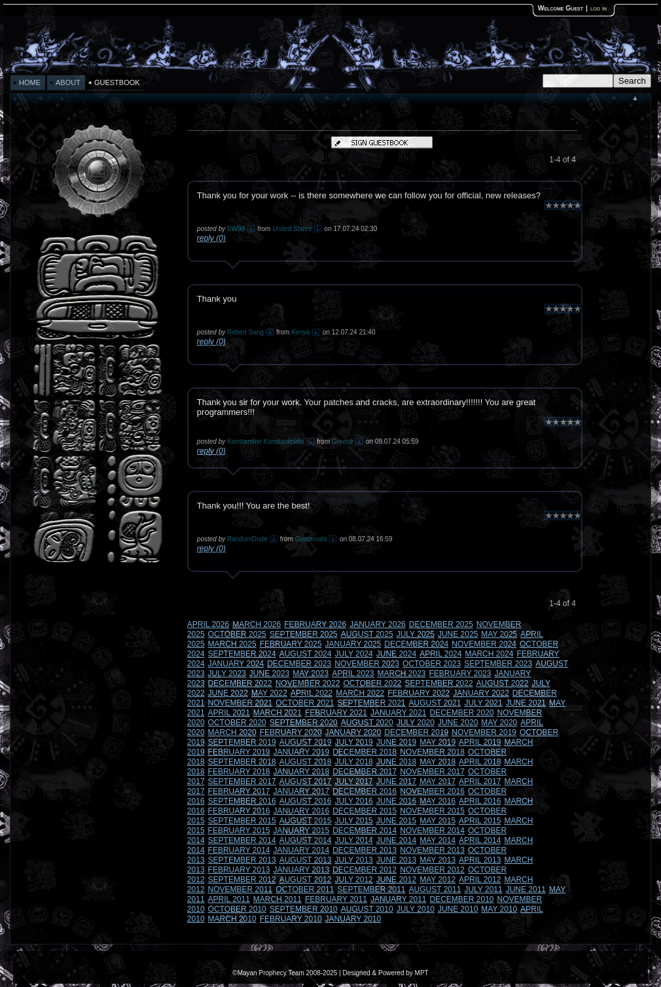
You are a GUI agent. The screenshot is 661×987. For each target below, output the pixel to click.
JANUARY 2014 (302, 850)
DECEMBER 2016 (364, 791)
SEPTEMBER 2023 (498, 663)
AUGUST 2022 (502, 683)
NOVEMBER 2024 (484, 644)
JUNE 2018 (396, 761)
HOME (30, 82)
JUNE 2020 (458, 722)
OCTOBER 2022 (372, 683)
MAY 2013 (438, 860)
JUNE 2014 (396, 840)
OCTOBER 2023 (431, 663)
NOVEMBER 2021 (240, 703)
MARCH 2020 (232, 732)
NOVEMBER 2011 (240, 889)
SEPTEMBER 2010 (304, 909)
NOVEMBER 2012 (432, 869)
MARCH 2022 (360, 693)
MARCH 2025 (232, 644)
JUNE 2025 (458, 634)
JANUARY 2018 (302, 771)
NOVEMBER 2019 (484, 732)
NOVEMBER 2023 (366, 663)
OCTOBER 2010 (237, 909)
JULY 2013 (353, 860)
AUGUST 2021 (435, 703)
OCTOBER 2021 (305, 703)
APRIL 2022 (311, 693)
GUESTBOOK (117, 82)
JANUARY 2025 (353, 644)
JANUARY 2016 (302, 811)
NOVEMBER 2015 (432, 811)
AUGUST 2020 (367, 722)
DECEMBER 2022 (240, 683)
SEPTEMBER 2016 (242, 801)
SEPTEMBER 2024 (242, 653)
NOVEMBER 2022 (308, 683)
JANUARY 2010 (353, 919)
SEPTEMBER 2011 (371, 889)
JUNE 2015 (396, 820)
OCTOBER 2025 (237, 634)
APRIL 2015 (480, 820)
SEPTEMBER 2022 (439, 683)
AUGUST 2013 (305, 860)
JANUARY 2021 (398, 712)
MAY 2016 (438, 801)
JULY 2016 (353, 801)
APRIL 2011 (229, 899)
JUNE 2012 (396, 879)
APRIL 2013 (480, 860)
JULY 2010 (416, 909)
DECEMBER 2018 (364, 752)
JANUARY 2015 (302, 830)
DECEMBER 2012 (364, 869)
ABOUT (68, 82)
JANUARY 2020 (353, 732)
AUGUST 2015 (305, 820)
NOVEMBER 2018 (432, 752)
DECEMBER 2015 (364, 811)
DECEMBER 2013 (364, 850)
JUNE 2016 (396, 801)
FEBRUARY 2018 (239, 771)
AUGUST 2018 (305, 761)
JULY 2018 (353, 761)
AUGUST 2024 (305, 653)
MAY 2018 (438, 761)
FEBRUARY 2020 (291, 732)
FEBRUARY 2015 (239, 830)
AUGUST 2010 (367, 909)
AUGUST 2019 (305, 742)
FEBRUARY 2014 (239, 850)
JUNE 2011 (526, 889)
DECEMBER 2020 (462, 712)
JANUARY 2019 (302, 752)
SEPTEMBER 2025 (304, 634)
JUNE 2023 (269, 673)
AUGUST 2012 (305, 879)
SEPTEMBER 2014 (242, 840)
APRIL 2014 (480, 840)
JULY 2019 (353, 742)
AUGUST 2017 (305, 781)
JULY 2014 (353, 840)
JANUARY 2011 (398, 899)
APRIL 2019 (480, 742)
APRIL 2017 (480, 781)
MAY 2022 (269, 693)
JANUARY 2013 (302, 869)
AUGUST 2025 (367, 634)
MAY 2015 (438, 820)
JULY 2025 (416, 634)
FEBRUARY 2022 (418, 693)
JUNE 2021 (526, 703)
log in (598, 8)
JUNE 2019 (396, 742)
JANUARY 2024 (236, 663)
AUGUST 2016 (305, 801)
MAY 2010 (499, 909)
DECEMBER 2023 (299, 663)
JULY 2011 (483, 889)
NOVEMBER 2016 (432, 791)
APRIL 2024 (440, 653)
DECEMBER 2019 (416, 732)
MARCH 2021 (277, 712)
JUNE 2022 (228, 693)
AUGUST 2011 (435, 889)
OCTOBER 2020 (237, 722)
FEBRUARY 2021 (336, 712)
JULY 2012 (353, 879)
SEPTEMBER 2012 (242, 879)
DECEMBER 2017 (364, 771)
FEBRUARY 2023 (460, 673)
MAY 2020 (499, 722)
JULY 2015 (353, 820)
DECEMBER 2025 (441, 624)
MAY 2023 (311, 673)
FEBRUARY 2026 (315, 624)
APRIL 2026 (208, 624)
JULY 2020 (416, 722)
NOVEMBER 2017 (432, 771)
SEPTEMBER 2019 (242, 742)
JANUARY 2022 (481, 693)
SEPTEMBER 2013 (242, 860)
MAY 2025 (499, 634)
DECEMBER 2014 (364, 830)
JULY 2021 (483, 703)
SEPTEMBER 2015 (242, 820)
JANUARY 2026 (377, 624)
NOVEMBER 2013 (432, 850)
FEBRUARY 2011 (336, 899)
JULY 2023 (227, 673)
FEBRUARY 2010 (291, 919)
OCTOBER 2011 (305, 889)
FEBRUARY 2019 (239, 752)
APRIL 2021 (229, 712)
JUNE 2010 (458, 909)
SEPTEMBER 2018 (242, 761)
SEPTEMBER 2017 (242, 781)
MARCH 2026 (256, 624)
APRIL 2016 (480, 801)
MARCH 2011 (277, 899)
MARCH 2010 (232, 919)
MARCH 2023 (401, 673)
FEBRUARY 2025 (291, 644)
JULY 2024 (353, 653)
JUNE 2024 (396, 653)
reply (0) (211, 238)
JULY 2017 (353, 781)
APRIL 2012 (480, 879)
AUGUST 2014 (305, 840)
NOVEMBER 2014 (432, 830)
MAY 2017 (438, 781)
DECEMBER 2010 (462, 899)
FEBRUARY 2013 (239, 869)
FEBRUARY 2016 (239, 811)
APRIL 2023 (353, 673)
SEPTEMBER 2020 (304, 722)
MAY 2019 (438, 742)
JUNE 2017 (396, 781)
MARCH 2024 (489, 653)
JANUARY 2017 (302, 791)
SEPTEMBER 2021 (371, 703)
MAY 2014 (438, 840)
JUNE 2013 (396, 860)
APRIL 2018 (480, 761)
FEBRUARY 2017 (239, 791)
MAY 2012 (438, 879)
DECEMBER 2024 (416, 644)
